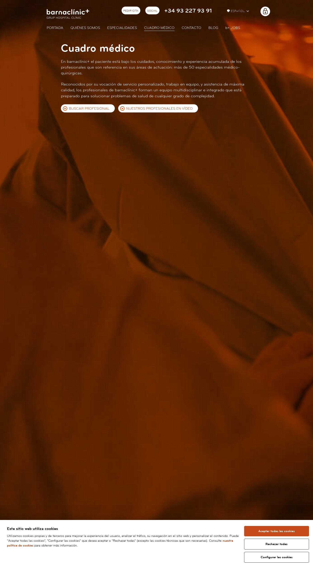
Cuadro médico (159, 28)
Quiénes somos (85, 28)
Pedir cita (130, 11)
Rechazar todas (276, 544)
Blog (213, 28)
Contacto (191, 28)
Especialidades (122, 28)
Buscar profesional (89, 108)
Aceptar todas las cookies (276, 531)
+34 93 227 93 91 (188, 10)
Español (236, 11)
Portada (55, 28)
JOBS (232, 28)
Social (152, 11)
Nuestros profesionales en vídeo (159, 108)
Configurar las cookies (276, 557)
